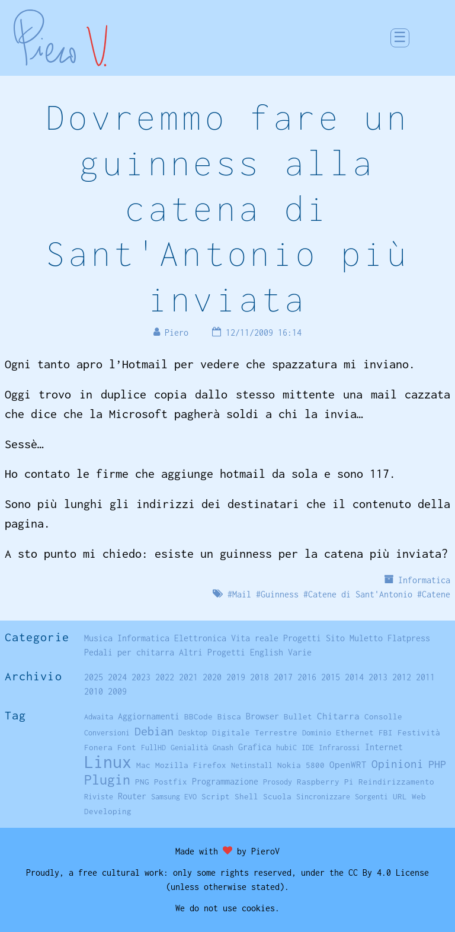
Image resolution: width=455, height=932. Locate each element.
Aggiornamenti (149, 716)
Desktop (192, 732)
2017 (283, 677)
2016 (306, 677)
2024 (117, 677)
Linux (108, 762)
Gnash (223, 747)
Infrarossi (339, 747)
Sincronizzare (323, 796)
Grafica (254, 747)
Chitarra (338, 716)
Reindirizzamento (396, 781)
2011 (425, 677)
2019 (235, 677)
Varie (300, 652)
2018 (259, 677)
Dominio (316, 732)
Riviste (98, 796)
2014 (354, 677)
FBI (386, 732)
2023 (141, 677)
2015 (330, 677)
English (266, 652)
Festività (419, 732)
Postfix (170, 781)
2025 (93, 677)
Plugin (107, 780)
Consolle (383, 716)
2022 (164, 677)
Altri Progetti (212, 652)
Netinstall (252, 765)
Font (126, 747)
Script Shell (229, 796)
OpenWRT (348, 764)
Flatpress (408, 638)
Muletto (366, 638)
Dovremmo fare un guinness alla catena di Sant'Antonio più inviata (227, 208)
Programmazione (225, 781)
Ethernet (355, 732)
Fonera (98, 747)
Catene (436, 594)
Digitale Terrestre (254, 732)
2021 (188, 677)
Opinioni (397, 763)
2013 (378, 677)
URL (400, 796)
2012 (401, 677)
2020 (212, 677)
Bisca (229, 716)
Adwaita (98, 716)
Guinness (280, 594)
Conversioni (107, 732)
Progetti (302, 638)
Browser (262, 716)
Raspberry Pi (325, 781)
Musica (98, 638)
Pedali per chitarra (129, 652)
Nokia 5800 (301, 765)
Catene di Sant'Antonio (360, 594)
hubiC (286, 747)
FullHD (153, 747)
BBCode (198, 716)
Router (132, 796)
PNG (142, 781)
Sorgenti (371, 796)
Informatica (424, 580)
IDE (308, 747)
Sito (335, 638)
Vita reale (254, 638)
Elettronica (200, 638)
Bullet (298, 716)
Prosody (277, 781)
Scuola (277, 796)
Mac (143, 765)
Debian (154, 731)
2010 (93, 691)
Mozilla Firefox (190, 765)
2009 (117, 691)
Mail (241, 594)
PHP (437, 764)
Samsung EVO (174, 796)
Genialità (189, 747)
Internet (384, 747)
